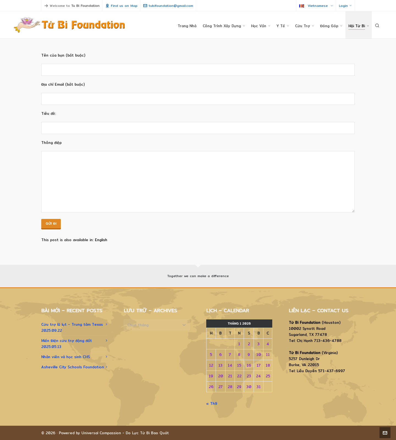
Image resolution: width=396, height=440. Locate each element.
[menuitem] (101, 240)
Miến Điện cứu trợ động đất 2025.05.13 (66, 343)
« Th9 (211, 403)
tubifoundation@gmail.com (168, 5)
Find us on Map (121, 5)
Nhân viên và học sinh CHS (65, 357)
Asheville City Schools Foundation (72, 367)
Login (345, 5)
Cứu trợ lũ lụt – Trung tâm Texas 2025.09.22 (72, 327)
